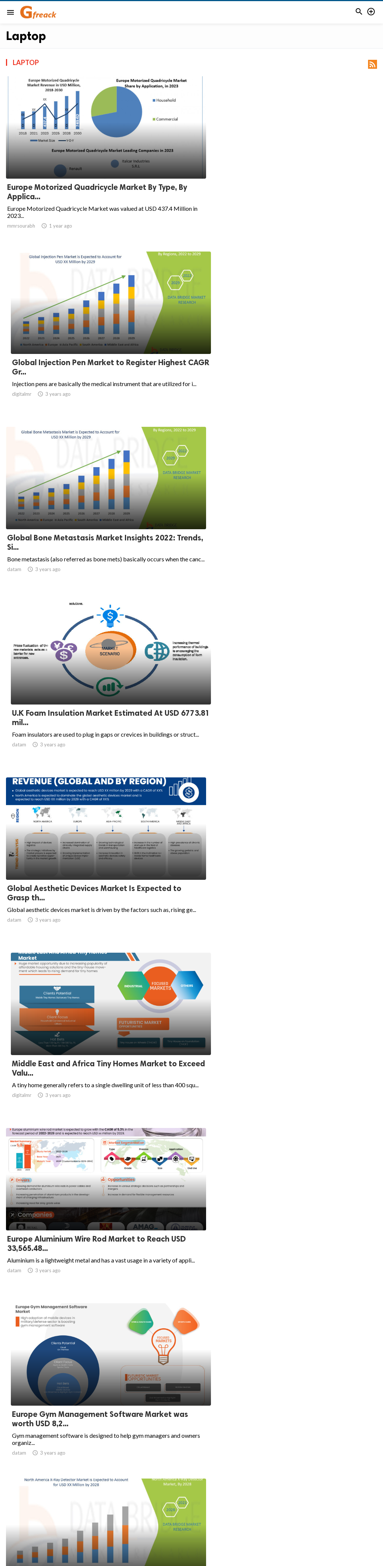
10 (257, 1494)
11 (273, 1494)
